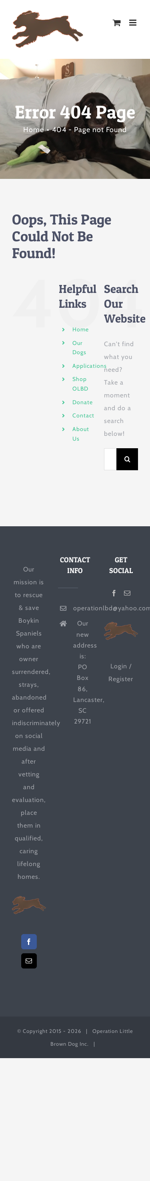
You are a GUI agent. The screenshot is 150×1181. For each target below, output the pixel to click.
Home (80, 329)
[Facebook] (29, 941)
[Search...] (110, 459)
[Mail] (29, 960)
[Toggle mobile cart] (117, 22)
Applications (89, 365)
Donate (82, 402)
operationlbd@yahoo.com (82, 608)
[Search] (127, 459)
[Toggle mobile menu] (133, 22)
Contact (83, 415)
